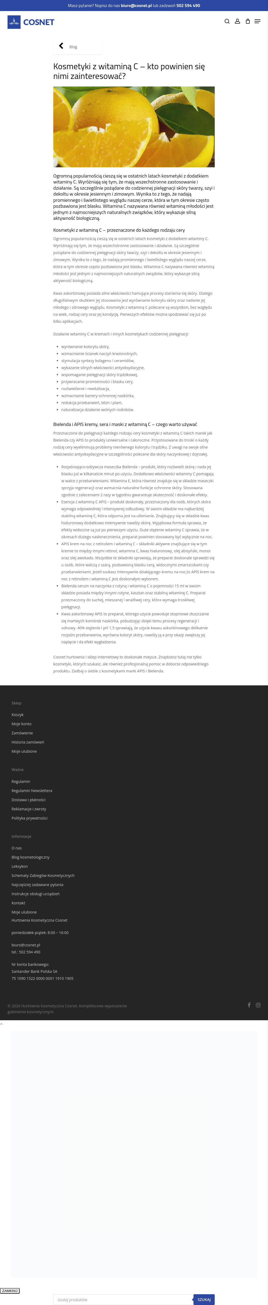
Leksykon (20, 866)
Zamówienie (22, 732)
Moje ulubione (24, 751)
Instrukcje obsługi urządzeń (35, 893)
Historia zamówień (28, 742)
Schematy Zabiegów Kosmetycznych (43, 875)
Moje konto (21, 723)
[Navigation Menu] (257, 21)
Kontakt (18, 902)
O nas (17, 848)
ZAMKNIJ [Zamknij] (9, 1291)
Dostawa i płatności (28, 799)
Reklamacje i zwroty (29, 808)
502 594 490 (29, 952)
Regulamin (21, 781)
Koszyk (18, 714)
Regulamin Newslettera (32, 790)
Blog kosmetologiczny (31, 857)
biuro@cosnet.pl (26, 944)
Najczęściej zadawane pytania (38, 884)
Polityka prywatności (30, 818)
